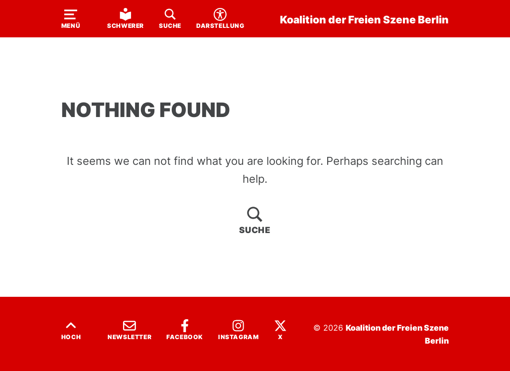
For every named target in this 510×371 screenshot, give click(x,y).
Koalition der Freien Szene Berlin (364, 19)
